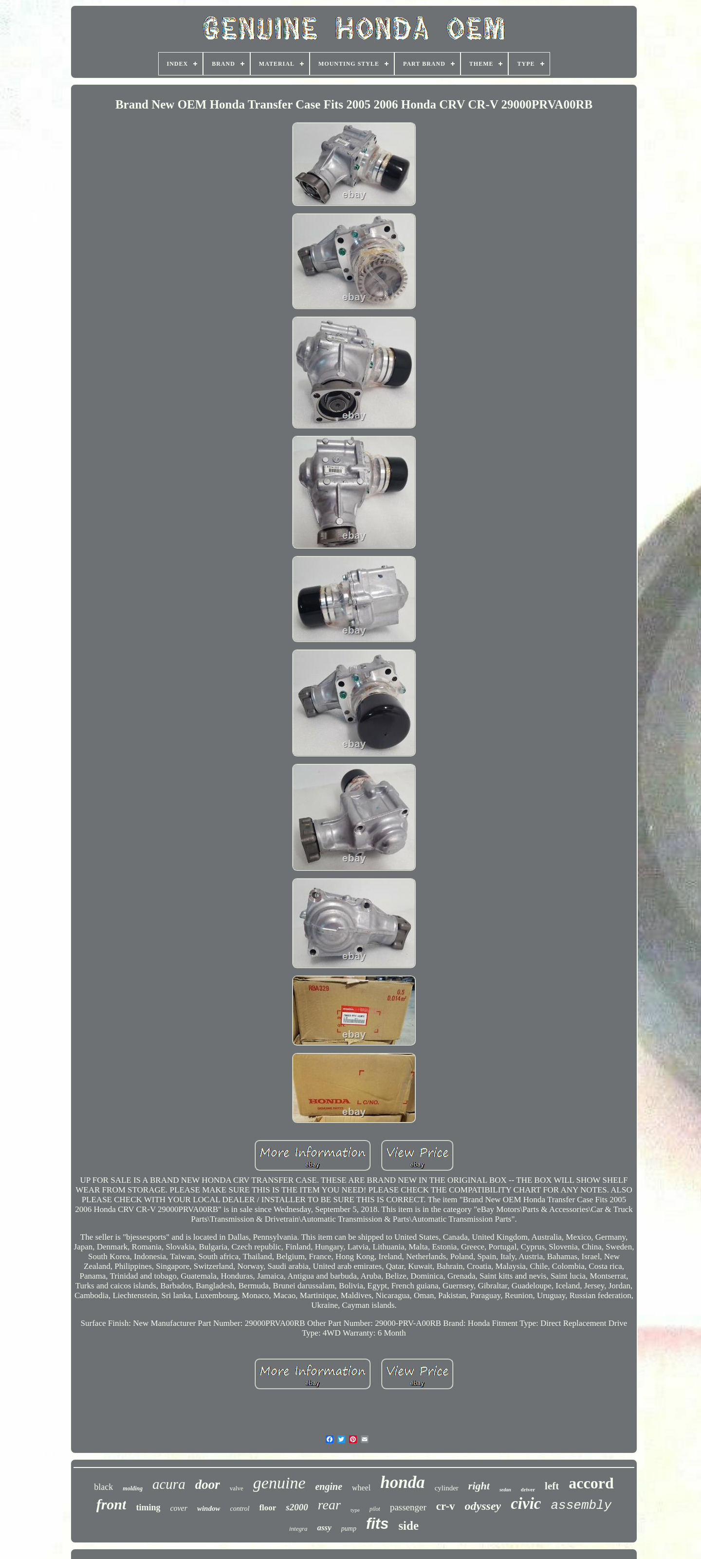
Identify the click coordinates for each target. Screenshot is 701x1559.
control (239, 1508)
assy (324, 1527)
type (355, 1510)
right (479, 1486)
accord (591, 1483)
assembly (581, 1505)
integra (298, 1528)
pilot (374, 1508)
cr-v (445, 1506)
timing (148, 1507)
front (111, 1504)
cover (178, 1508)
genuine (279, 1483)
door (207, 1484)
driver (528, 1489)
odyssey (483, 1506)
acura (168, 1484)
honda (402, 1482)
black (103, 1487)
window (209, 1508)
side (408, 1525)
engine (328, 1486)
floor (267, 1507)
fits (377, 1523)
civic (526, 1503)
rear (329, 1504)
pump (348, 1528)
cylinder (447, 1488)
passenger (408, 1507)
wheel (361, 1488)
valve (236, 1488)
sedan (505, 1489)
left (552, 1486)
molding (133, 1488)
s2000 (297, 1507)
